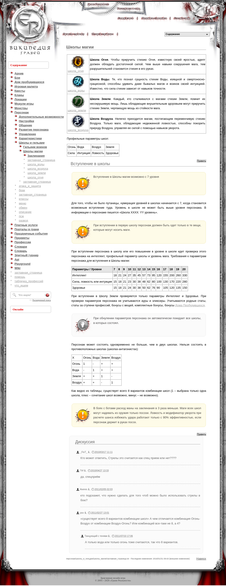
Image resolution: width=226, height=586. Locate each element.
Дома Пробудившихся (190, 305)
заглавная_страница (41, 160)
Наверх (201, 558)
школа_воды (36, 164)
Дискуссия (85, 442)
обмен (23, 207)
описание (25, 212)
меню (22, 203)
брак (22, 190)
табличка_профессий (28, 281)
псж (21, 216)
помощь (19, 277)
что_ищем (21, 285)
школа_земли (37, 173)
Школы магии (80, 47)
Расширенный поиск (42, 300)
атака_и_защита (30, 186)
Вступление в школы (90, 163)
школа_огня (35, 177)
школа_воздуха (38, 168)
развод (23, 220)
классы (23, 199)
